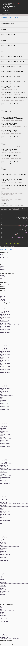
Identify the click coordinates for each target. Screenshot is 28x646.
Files (1, 286)
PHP (1, 264)
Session (2, 290)
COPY (4, 13)
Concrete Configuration (7, 273)
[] (3, 270)
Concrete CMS (4, 252)
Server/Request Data (6, 303)
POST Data (3, 284)
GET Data (3, 282)
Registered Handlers (6, 640)
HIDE (9, 13)
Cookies (2, 288)
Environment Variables (6, 604)
